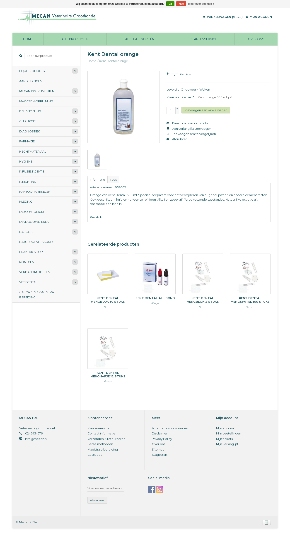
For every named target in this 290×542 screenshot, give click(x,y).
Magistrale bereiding (102, 449)
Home (28, 39)
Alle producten (75, 39)
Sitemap (158, 449)
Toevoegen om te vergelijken (191, 134)
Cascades (94, 454)
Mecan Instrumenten (36, 91)
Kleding (25, 201)
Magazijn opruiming (36, 101)
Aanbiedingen (30, 81)
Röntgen (26, 262)
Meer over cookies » (201, 3)
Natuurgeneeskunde (37, 242)
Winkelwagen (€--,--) (223, 17)
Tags (113, 179)
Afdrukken (177, 139)
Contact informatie (101, 433)
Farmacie (27, 141)
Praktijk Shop (31, 252)
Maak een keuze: (180, 97)
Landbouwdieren (34, 221)
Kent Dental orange (113, 61)
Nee (181, 3)
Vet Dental (28, 282)
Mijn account (260, 17)
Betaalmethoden (100, 444)
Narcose (26, 232)
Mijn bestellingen (228, 433)
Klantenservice (204, 39)
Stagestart (159, 454)
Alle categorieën (139, 39)
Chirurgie (27, 121)
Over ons (256, 39)
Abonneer (97, 500)
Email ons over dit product (189, 123)
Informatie (97, 179)
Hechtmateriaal (32, 151)
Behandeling (30, 111)
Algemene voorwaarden (170, 428)
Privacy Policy (162, 439)
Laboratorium (31, 211)
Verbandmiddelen (34, 272)
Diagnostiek (29, 131)
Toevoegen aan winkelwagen (205, 110)
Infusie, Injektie (31, 171)
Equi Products (32, 71)
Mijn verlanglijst (227, 444)
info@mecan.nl (36, 439)
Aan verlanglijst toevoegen (189, 128)
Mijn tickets (224, 439)
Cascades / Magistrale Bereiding (38, 294)
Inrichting (27, 181)
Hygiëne (25, 161)
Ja (170, 3)
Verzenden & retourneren (106, 439)
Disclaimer (159, 433)
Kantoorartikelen (35, 191)
